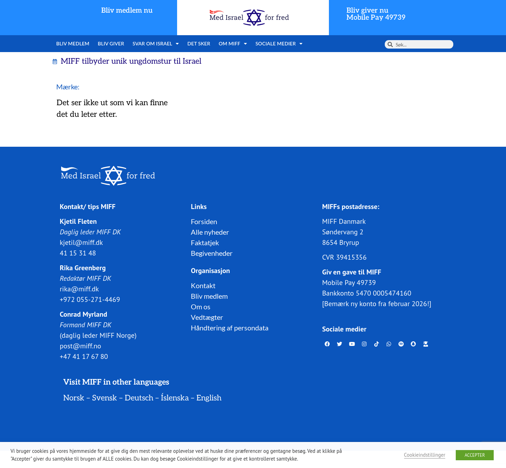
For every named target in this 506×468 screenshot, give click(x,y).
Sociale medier (279, 43)
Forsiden (204, 221)
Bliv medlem (72, 43)
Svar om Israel (155, 43)
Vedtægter (207, 317)
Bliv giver (111, 43)
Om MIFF (233, 43)
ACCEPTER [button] (475, 455)
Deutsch (139, 398)
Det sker (198, 43)
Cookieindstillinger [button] (425, 454)
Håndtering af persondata (229, 327)
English (208, 398)
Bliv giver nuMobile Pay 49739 (376, 14)
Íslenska (175, 398)
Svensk (104, 398)
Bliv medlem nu (127, 10)
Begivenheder (212, 253)
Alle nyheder (210, 232)
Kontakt (203, 285)
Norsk (73, 398)
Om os (200, 306)
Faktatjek (205, 242)
